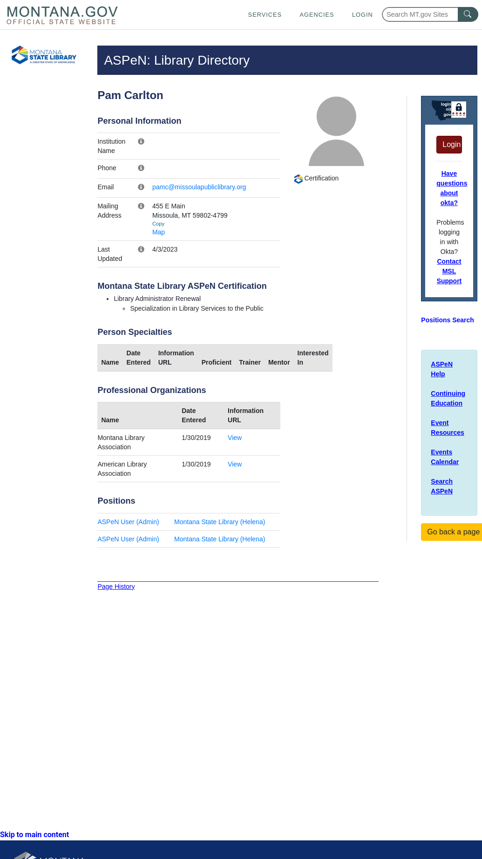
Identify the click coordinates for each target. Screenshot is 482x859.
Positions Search (447, 320)
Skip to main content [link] (34, 834)
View (235, 437)
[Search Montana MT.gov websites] (430, 14)
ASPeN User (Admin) (128, 522)
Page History (116, 586)
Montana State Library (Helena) (219, 522)
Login (362, 14)
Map (158, 232)
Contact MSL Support (449, 271)
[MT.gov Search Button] (468, 14)
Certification (316, 178)
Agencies (316, 14)
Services (265, 14)
